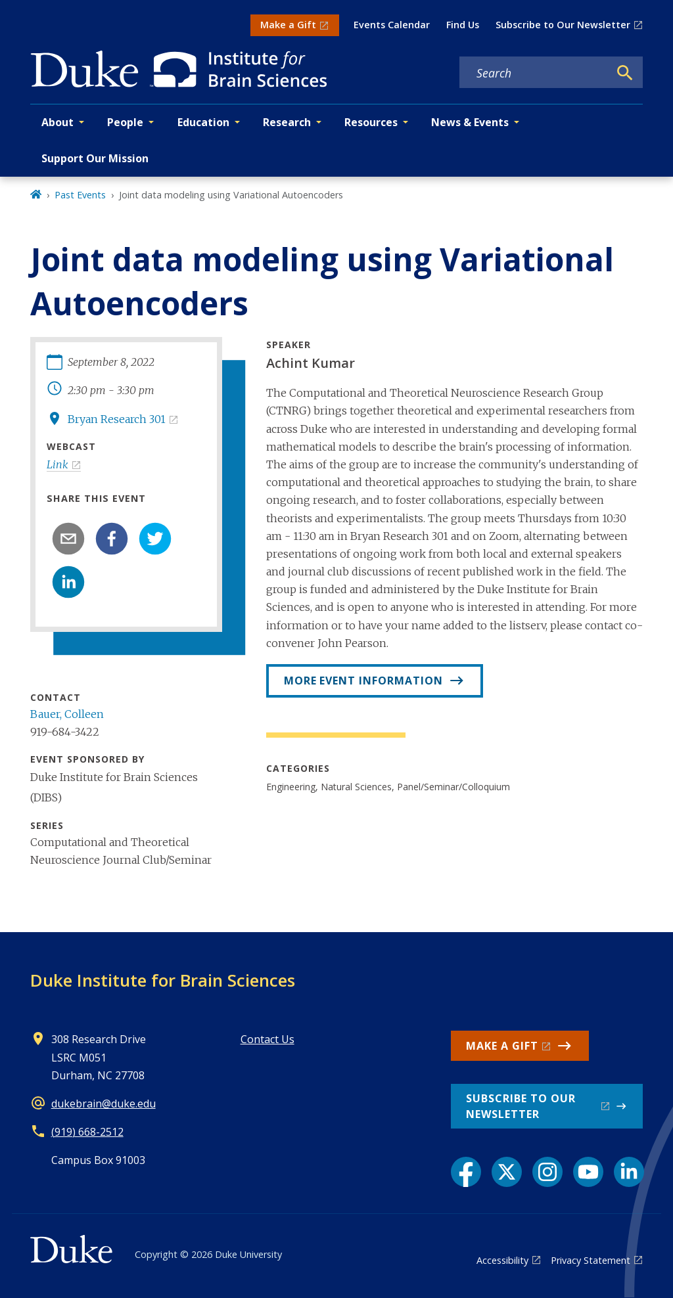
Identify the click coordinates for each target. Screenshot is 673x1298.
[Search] (625, 72)
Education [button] (203, 122)
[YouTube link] (588, 1172)
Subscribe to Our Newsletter (563, 24)
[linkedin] (68, 582)
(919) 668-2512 (87, 1132)
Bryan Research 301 (117, 419)
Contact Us (267, 1039)
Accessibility (502, 1260)
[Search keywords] (534, 73)
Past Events (80, 195)
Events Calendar (392, 24)
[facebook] (111, 538)
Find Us (462, 24)
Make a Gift (288, 24)
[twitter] (155, 538)
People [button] (125, 122)
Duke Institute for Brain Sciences (162, 980)
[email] (68, 538)
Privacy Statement (590, 1260)
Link (57, 464)
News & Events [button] (470, 122)
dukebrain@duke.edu (103, 1103)
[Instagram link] (547, 1172)
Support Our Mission (95, 158)
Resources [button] (371, 122)
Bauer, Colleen (67, 714)
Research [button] (287, 122)
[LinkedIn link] (629, 1172)
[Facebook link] (466, 1172)
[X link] (507, 1172)
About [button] (57, 122)
